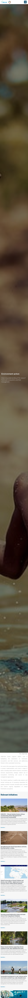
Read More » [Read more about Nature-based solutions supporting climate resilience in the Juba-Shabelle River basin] (3, 957)
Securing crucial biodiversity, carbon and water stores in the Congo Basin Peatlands (13, 915)
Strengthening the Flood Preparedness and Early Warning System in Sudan (13, 847)
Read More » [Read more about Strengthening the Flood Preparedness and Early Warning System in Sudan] (3, 861)
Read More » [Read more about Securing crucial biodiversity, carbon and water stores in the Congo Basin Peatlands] (3, 927)
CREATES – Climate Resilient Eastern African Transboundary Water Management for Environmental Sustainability (13, 815)
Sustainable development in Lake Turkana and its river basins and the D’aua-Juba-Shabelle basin (14, 977)
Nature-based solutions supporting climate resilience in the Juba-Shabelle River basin (12, 947)
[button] (25, 2)
